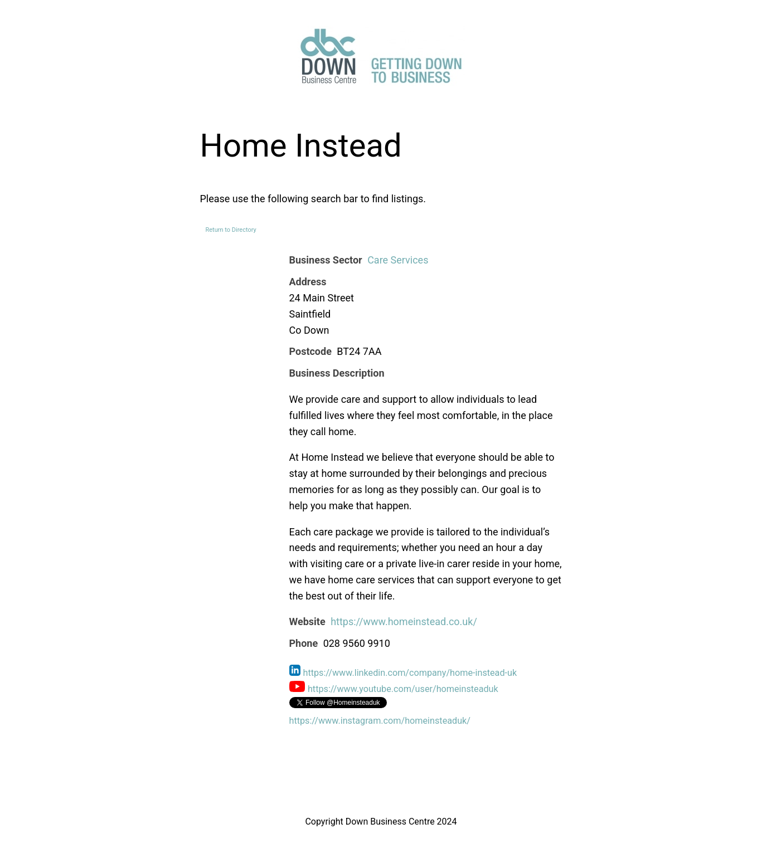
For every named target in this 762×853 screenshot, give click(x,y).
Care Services (397, 260)
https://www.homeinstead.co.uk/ (404, 621)
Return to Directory (231, 229)
